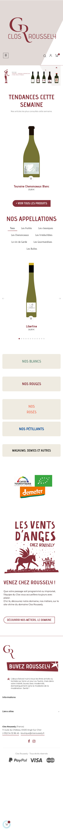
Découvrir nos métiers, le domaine (29, 620)
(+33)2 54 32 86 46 (10, 733)
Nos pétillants (31, 429)
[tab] (12, 228)
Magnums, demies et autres (31, 450)
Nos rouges (31, 384)
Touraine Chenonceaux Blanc (31, 186)
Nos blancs (31, 361)
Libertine (31, 326)
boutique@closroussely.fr (32, 733)
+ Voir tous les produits (31, 203)
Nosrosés (31, 409)
